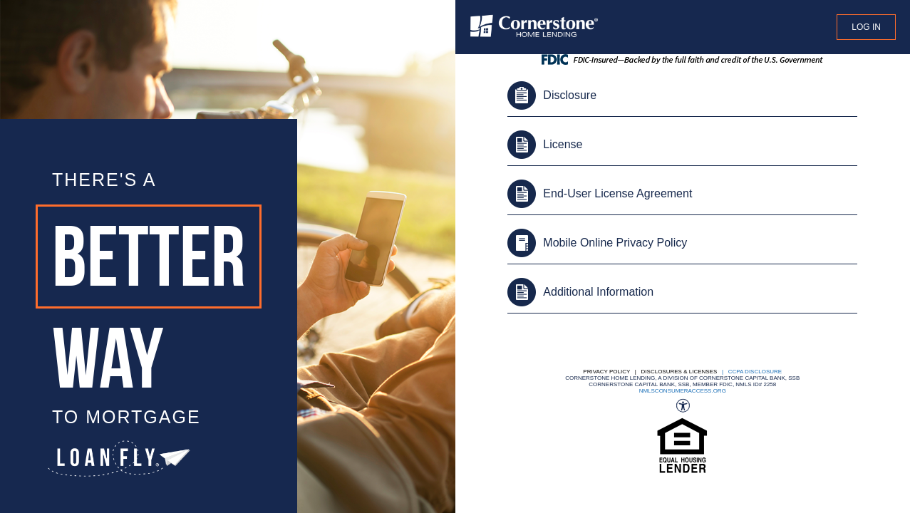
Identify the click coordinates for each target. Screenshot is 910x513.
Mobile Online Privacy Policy (615, 243)
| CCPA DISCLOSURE (750, 371)
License (562, 144)
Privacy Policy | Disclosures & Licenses (650, 371)
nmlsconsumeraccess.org (682, 391)
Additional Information (598, 292)
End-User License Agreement (617, 193)
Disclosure (569, 95)
